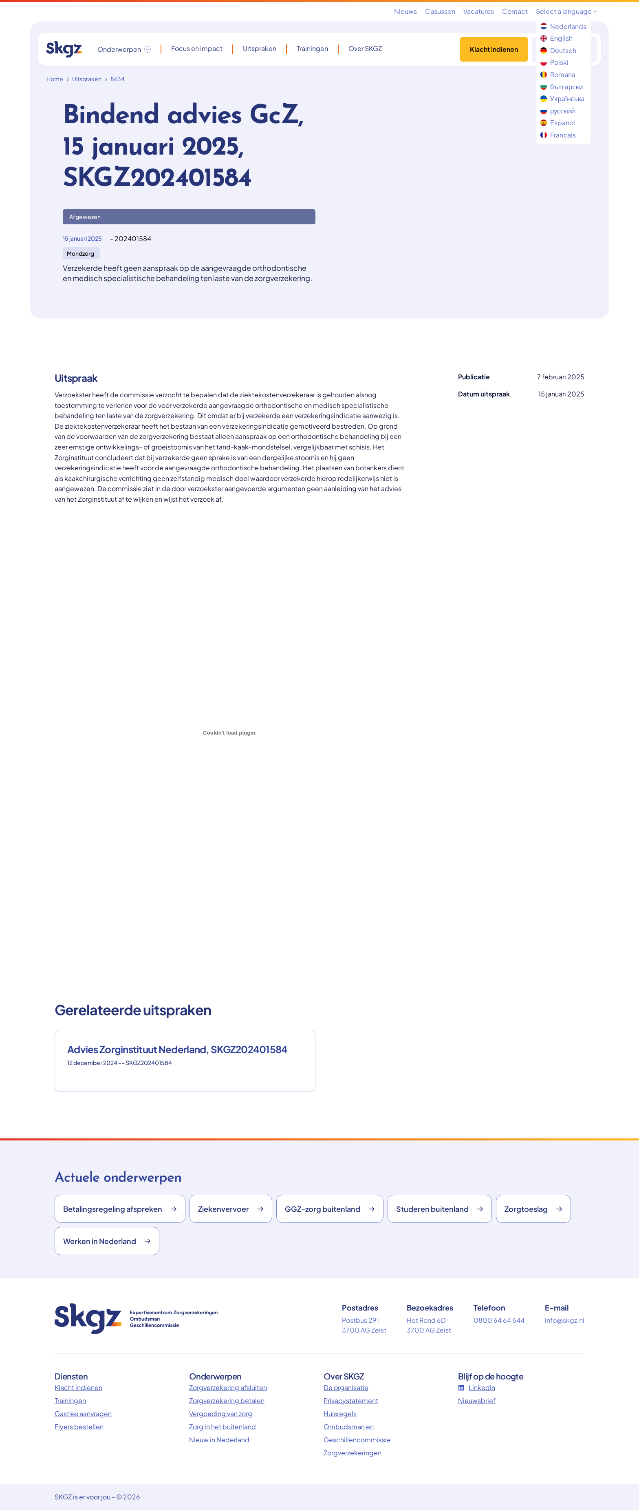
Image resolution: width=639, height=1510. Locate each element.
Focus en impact (197, 48)
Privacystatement (351, 1400)
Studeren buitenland (439, 1208)
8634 (117, 78)
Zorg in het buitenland (222, 1426)
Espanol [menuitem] (557, 122)
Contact (515, 11)
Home (54, 78)
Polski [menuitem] (554, 62)
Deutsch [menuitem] (558, 50)
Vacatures (478, 11)
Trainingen (312, 48)
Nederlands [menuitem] (563, 26)
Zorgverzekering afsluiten (228, 1387)
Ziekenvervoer (231, 1208)
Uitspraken (259, 48)
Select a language (566, 11)
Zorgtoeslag (533, 1208)
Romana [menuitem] (557, 74)
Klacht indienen (494, 49)
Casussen (440, 11)
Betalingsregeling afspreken (120, 1208)
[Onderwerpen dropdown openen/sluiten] (124, 49)
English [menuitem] (556, 38)
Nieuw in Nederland (219, 1439)
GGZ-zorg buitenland (330, 1208)
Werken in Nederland (107, 1241)
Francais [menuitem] (558, 135)
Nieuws (405, 11)
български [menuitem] (561, 86)
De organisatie (346, 1387)
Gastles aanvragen (83, 1413)
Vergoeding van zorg (220, 1413)
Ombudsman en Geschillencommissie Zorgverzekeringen (357, 1439)
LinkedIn (476, 1387)
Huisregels (340, 1413)
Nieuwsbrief (477, 1400)
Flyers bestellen (79, 1426)
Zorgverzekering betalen (226, 1400)
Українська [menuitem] (562, 98)
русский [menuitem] (557, 110)
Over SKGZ (365, 48)
